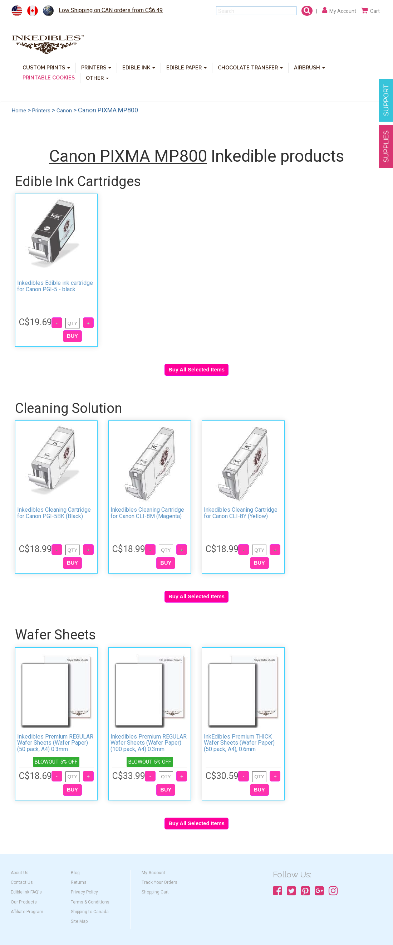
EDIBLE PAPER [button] (186, 67)
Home (19, 110)
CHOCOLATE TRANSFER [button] (250, 67)
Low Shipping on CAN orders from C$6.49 (111, 10)
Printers (41, 110)
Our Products (24, 902)
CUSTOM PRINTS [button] (46, 67)
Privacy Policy (84, 892)
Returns (79, 882)
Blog (75, 872)
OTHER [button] (97, 77)
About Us (20, 872)
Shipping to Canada (90, 911)
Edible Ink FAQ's (26, 892)
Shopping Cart (155, 892)
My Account (153, 872)
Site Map (79, 921)
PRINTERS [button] (96, 67)
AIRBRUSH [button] (309, 67)
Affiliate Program (27, 911)
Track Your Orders (159, 882)
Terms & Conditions (90, 902)
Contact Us (22, 882)
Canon (64, 110)
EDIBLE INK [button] (138, 67)
